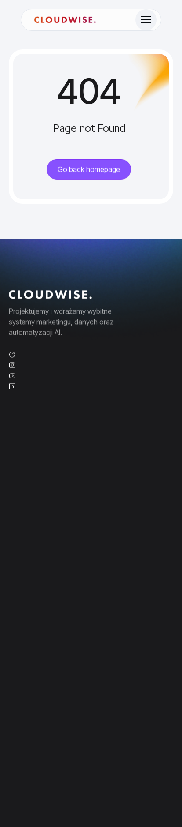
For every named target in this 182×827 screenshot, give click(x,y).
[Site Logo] (65, 20)
